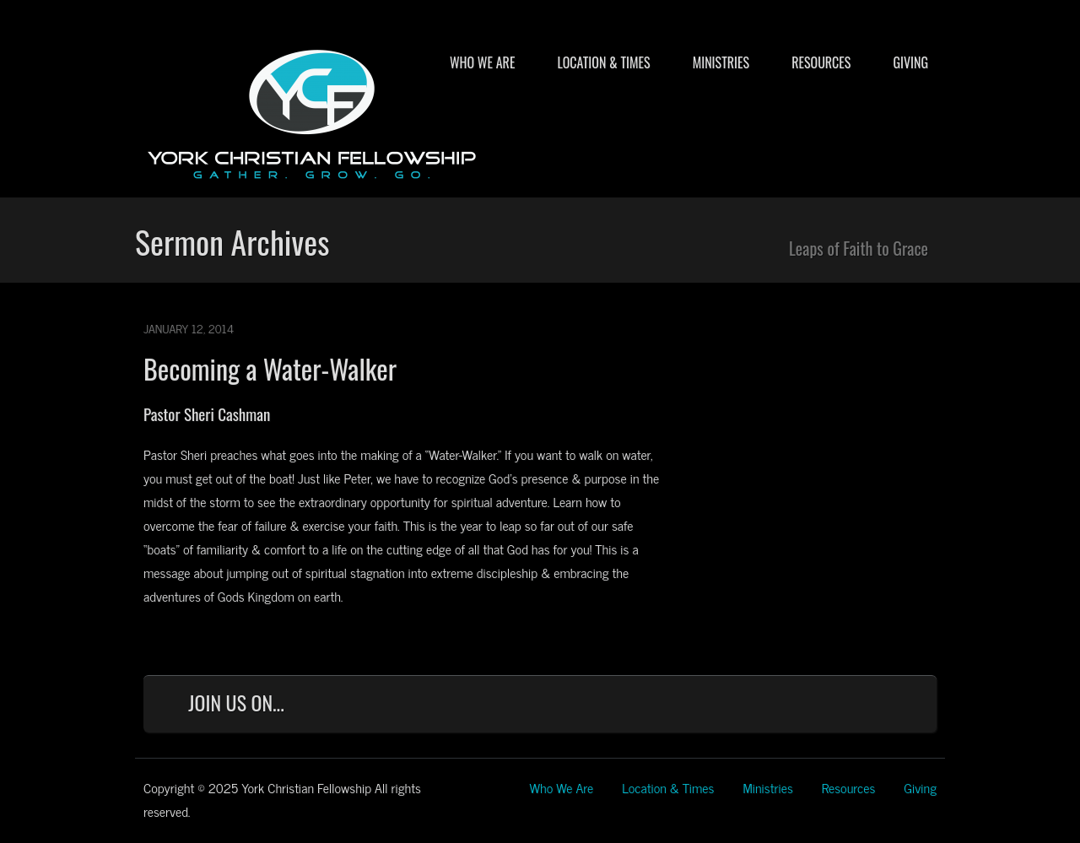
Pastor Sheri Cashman (206, 413)
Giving (910, 62)
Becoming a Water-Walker (270, 368)
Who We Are (482, 62)
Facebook (745, 707)
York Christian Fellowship (312, 110)
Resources (820, 62)
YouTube (856, 707)
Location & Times (603, 62)
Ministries (721, 62)
